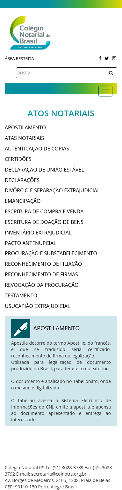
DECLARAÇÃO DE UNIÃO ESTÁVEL (44, 169)
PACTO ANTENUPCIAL (30, 243)
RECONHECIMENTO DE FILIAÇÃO (43, 263)
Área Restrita (19, 58)
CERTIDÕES (18, 159)
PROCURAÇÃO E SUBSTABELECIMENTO (51, 253)
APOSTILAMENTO (25, 127)
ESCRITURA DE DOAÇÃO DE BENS (44, 222)
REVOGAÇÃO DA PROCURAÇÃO (42, 284)
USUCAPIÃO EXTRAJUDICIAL (37, 306)
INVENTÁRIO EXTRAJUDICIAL (38, 232)
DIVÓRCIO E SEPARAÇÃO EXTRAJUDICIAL (52, 190)
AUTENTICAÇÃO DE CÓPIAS (37, 148)
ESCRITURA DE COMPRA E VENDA (44, 211)
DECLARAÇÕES (22, 180)
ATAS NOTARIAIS (24, 138)
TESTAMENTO (21, 295)
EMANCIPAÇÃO (22, 200)
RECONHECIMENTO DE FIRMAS (41, 274)
